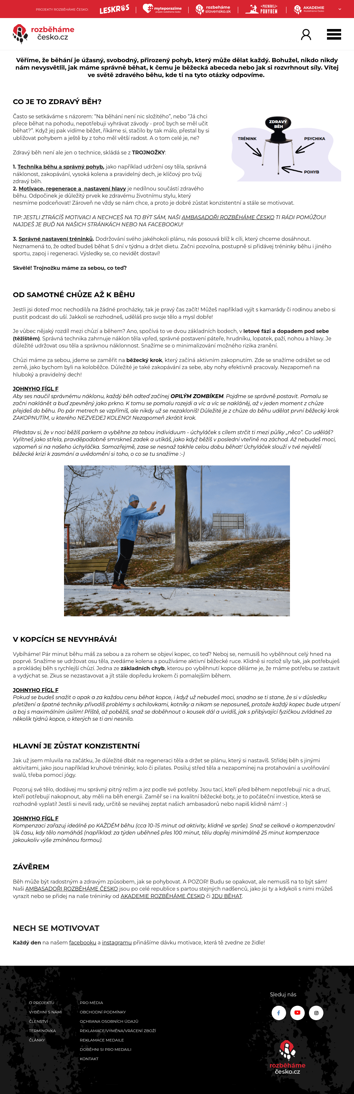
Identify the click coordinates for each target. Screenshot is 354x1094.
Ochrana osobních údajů (109, 1021)
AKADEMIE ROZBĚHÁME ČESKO (163, 896)
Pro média (91, 1002)
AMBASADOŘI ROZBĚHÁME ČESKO (228, 217)
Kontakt (89, 1058)
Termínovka (42, 1030)
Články (37, 1040)
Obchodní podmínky (103, 1012)
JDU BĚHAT (227, 896)
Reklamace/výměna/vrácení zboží (118, 1030)
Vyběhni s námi (45, 1012)
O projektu (41, 1002)
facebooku (82, 943)
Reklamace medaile (102, 1040)
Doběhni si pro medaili (105, 1049)
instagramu (117, 943)
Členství (38, 1021)
